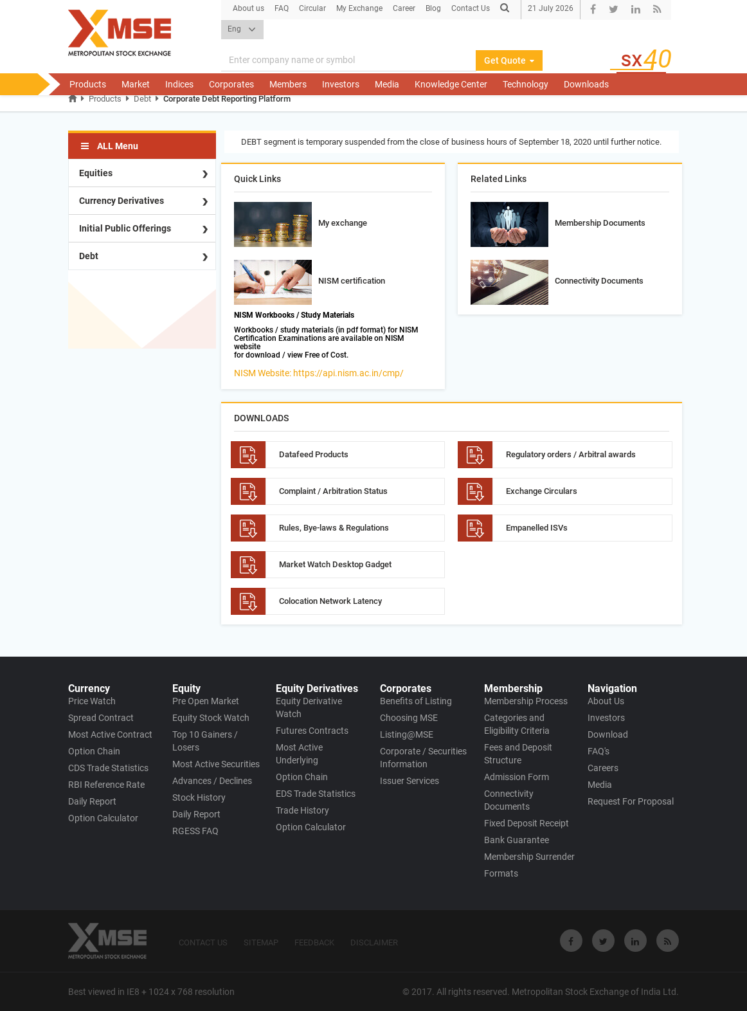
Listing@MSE (406, 734)
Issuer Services (409, 781)
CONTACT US (203, 942)
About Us (606, 701)
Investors (340, 84)
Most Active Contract (110, 734)
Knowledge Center (451, 84)
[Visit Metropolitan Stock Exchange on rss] (667, 940)
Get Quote (509, 60)
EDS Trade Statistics (316, 793)
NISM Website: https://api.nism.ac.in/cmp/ (319, 373)
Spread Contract (101, 718)
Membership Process (526, 701)
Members (288, 84)
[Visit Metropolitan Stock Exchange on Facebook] (571, 940)
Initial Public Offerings (125, 228)
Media (387, 84)
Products (87, 84)
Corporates (231, 84)
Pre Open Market (205, 701)
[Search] (348, 60)
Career (404, 8)
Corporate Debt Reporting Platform (227, 99)
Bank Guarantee (516, 840)
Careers (603, 768)
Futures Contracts (312, 730)
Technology (525, 84)
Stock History (199, 797)
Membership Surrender (529, 857)
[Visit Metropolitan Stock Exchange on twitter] (603, 940)
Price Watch (92, 701)
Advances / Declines (212, 781)
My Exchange (359, 8)
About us (248, 8)
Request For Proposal (631, 801)
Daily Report (92, 801)
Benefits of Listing (416, 701)
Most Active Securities (216, 764)
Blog (433, 8)
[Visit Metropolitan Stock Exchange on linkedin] (635, 940)
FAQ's (598, 751)
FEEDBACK (314, 942)
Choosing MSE (409, 718)
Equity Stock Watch (210, 718)
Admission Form (516, 777)
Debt (142, 99)
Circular (312, 8)
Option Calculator (103, 818)
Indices (179, 84)
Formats (501, 873)
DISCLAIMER (374, 942)
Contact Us (470, 8)
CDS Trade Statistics (108, 768)
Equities (96, 173)
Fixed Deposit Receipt (526, 823)
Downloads (586, 84)
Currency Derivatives (121, 201)
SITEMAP (261, 942)
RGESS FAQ (195, 831)
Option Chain (94, 751)
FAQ (281, 8)
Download (608, 734)
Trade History (302, 810)
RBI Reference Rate (106, 784)
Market (136, 84)
